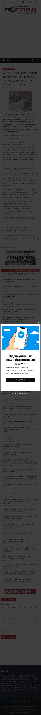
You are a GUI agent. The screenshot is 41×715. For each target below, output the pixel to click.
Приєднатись (20, 380)
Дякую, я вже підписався (20, 393)
